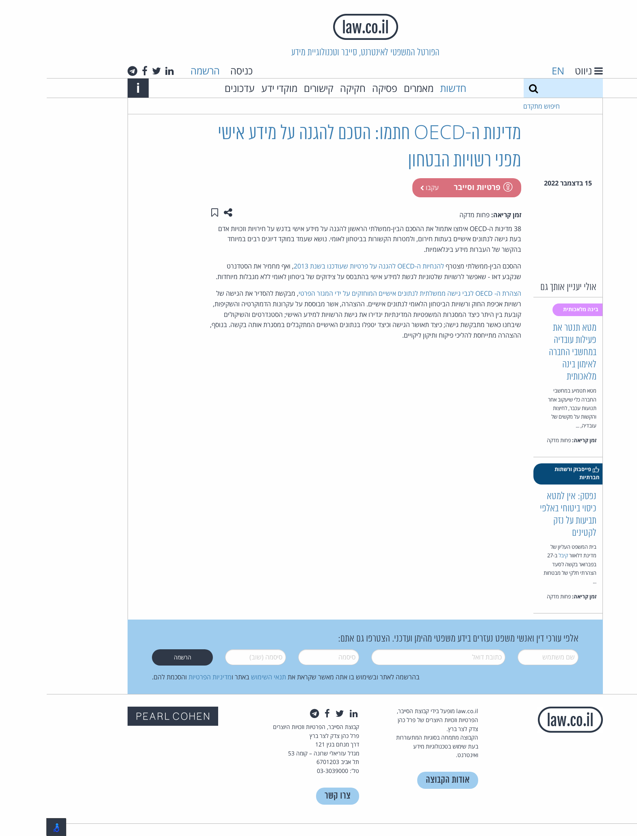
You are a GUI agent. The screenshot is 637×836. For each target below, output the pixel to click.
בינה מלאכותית (534, 309)
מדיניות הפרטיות (163, 676)
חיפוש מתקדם (495, 106)
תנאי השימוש (221, 676)
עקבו (382, 187)
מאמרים (372, 88)
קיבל (516, 555)
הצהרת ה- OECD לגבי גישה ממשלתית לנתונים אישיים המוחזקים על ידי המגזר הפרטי (363, 293)
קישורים (272, 88)
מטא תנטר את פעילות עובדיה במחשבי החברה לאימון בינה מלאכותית (526, 352)
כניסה (195, 70)
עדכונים (193, 88)
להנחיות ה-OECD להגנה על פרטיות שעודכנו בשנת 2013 (322, 266)
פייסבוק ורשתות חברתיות (530, 473)
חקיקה (306, 88)
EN (511, 70)
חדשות (406, 88)
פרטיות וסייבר (436, 186)
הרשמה (158, 70)
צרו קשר (291, 795)
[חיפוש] (486, 88)
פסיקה (338, 88)
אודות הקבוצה (401, 780)
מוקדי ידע (232, 88)
